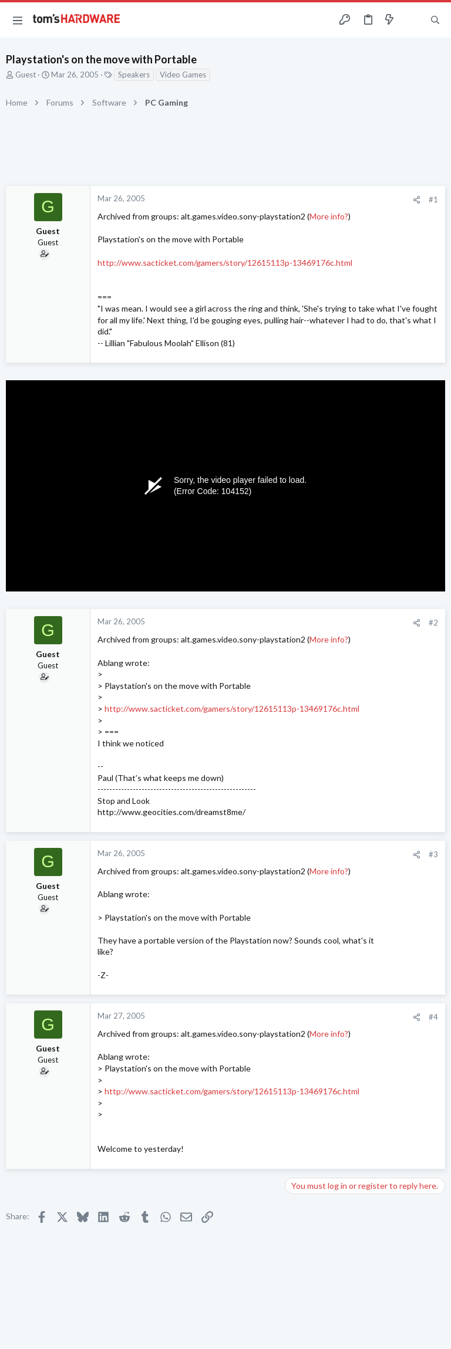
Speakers (134, 74)
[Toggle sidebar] (412, 20)
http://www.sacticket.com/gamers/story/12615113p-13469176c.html (224, 263)
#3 (433, 854)
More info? (328, 216)
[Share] (417, 199)
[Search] (435, 20)
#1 (433, 199)
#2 (433, 622)
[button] (17, 20)
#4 (433, 1017)
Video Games (183, 74)
